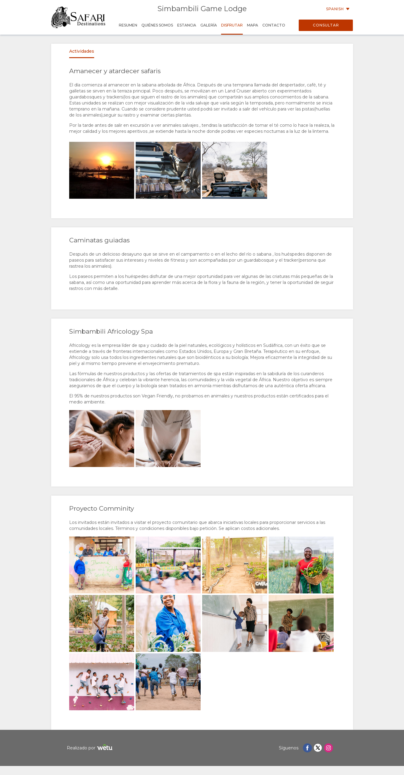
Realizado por (90, 748)
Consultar (326, 25)
